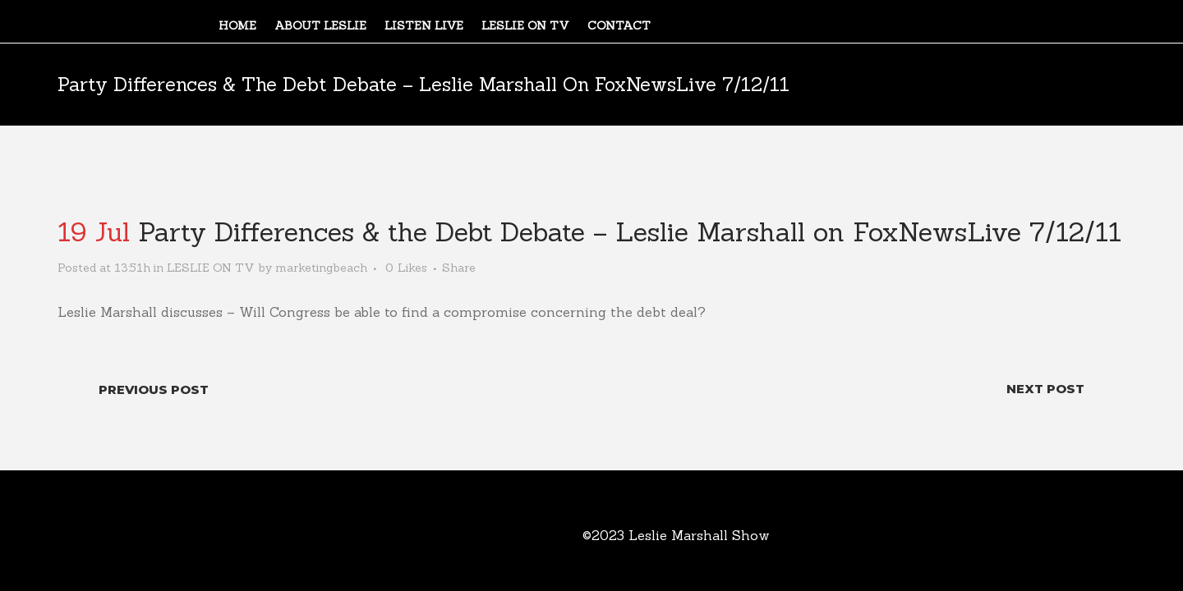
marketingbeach (321, 267)
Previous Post (154, 389)
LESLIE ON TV (211, 267)
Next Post (1045, 388)
